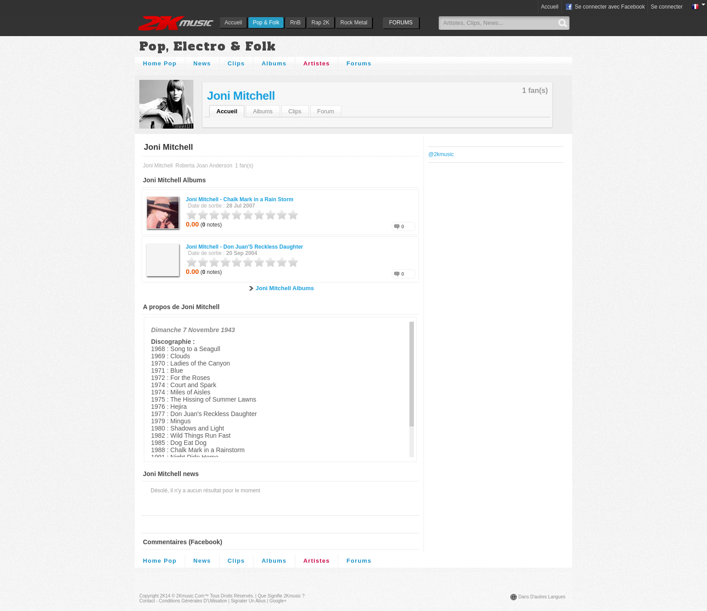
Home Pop (160, 63)
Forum (326, 111)
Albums (274, 63)
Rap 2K (321, 22)
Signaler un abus (248, 600)
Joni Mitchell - (240, 199)
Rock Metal (353, 22)
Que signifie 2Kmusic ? (281, 595)
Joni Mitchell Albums (285, 288)
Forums (358, 63)
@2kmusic (441, 154)
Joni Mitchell (241, 95)
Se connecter (667, 7)
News (202, 63)
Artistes (316, 63)
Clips (236, 63)
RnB (295, 22)
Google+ (277, 600)
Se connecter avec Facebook (605, 7)
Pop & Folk (266, 22)
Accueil (233, 22)
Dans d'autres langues (542, 596)
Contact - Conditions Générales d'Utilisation (183, 600)
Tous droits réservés (231, 595)
